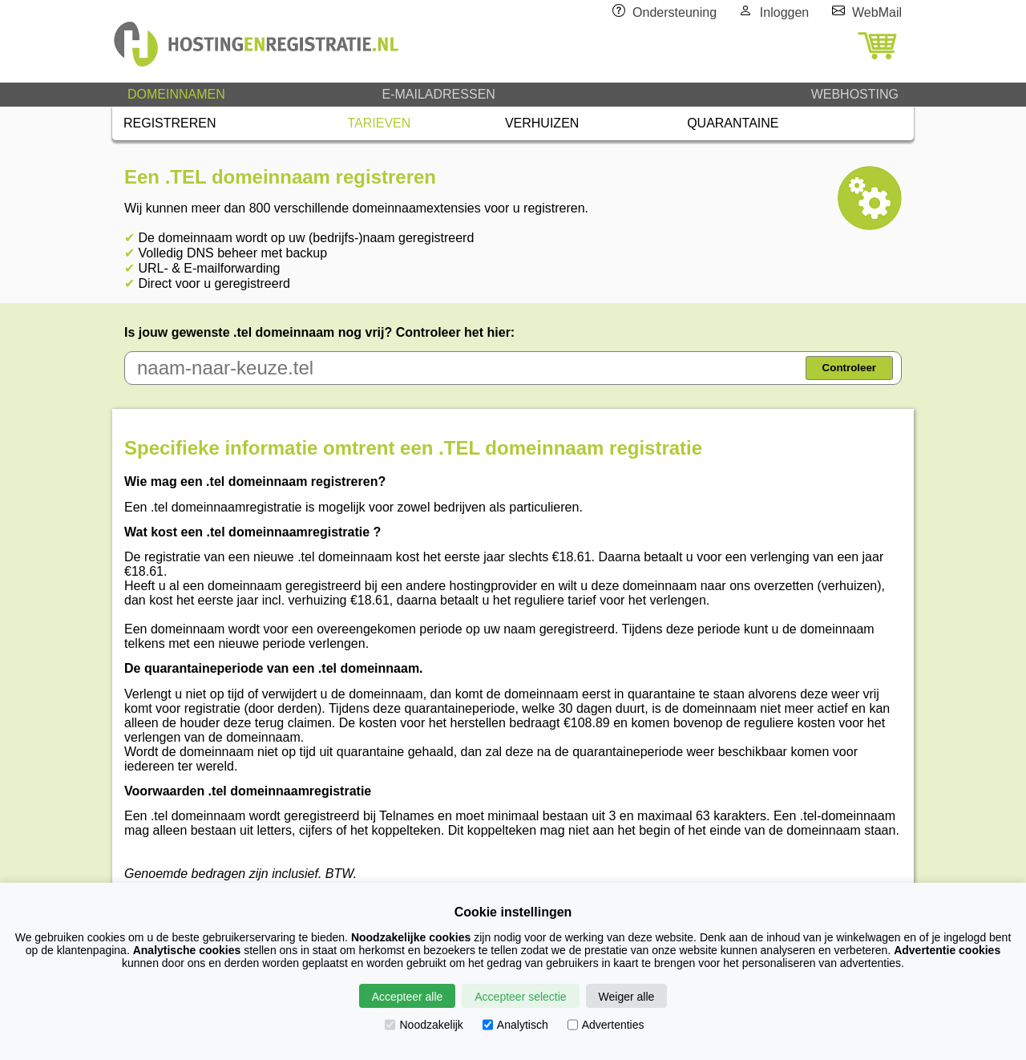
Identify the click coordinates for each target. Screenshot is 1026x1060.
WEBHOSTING (855, 94)
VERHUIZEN (542, 123)
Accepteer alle (407, 996)
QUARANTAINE (732, 123)
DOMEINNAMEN (176, 94)
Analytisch (515, 1025)
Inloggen (784, 12)
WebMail (877, 12)
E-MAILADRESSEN (438, 94)
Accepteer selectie (520, 996)
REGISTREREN (169, 123)
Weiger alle (627, 996)
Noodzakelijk (424, 1025)
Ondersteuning (674, 12)
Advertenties (606, 1025)
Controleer (849, 368)
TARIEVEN (379, 123)
